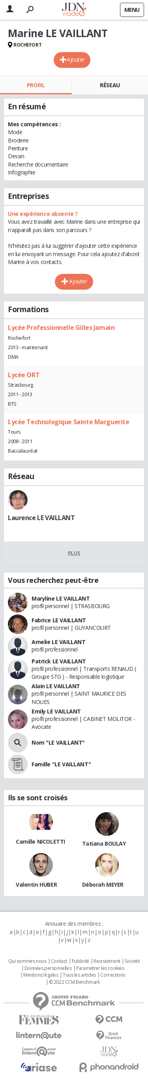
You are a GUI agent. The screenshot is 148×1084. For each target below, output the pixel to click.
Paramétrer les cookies (100, 968)
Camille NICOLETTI (40, 841)
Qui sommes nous (27, 961)
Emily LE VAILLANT (56, 711)
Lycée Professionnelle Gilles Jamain (61, 327)
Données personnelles (48, 968)
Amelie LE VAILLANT (58, 642)
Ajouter (75, 59)
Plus (74, 552)
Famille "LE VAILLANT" (61, 764)
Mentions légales (40, 975)
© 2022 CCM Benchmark (74, 982)
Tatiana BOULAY (104, 843)
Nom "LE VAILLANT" (58, 742)
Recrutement (107, 961)
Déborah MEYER (103, 884)
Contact (59, 961)
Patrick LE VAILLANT (59, 661)
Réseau (110, 85)
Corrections (112, 975)
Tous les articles (79, 975)
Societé (132, 961)
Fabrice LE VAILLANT (59, 620)
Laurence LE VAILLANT (41, 517)
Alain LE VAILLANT (56, 686)
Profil (36, 85)
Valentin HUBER (36, 884)
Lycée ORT (23, 375)
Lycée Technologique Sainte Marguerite (68, 421)
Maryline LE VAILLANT (61, 598)
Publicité (80, 961)
